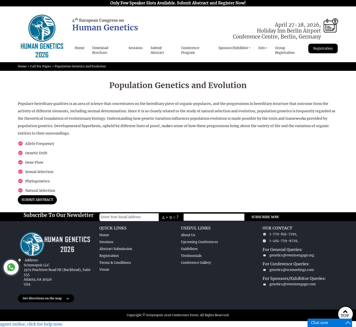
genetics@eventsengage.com (289, 284)
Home (79, 48)
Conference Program (190, 50)
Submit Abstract (157, 50)
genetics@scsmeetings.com (288, 270)
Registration (323, 48)
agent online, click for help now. (31, 324)
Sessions (136, 48)
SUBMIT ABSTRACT (37, 200)
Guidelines (189, 249)
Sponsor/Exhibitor (233, 48)
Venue (104, 270)
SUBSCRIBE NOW (265, 217)
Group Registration (285, 50)
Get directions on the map (46, 298)
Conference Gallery (196, 263)
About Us (188, 235)
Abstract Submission (115, 249)
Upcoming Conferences (199, 242)
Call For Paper (40, 66)
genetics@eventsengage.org (288, 255)
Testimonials (191, 256)
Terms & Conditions (115, 263)
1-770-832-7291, (280, 234)
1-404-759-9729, (280, 241)
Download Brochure (100, 50)
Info (261, 48)
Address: (32, 260)
